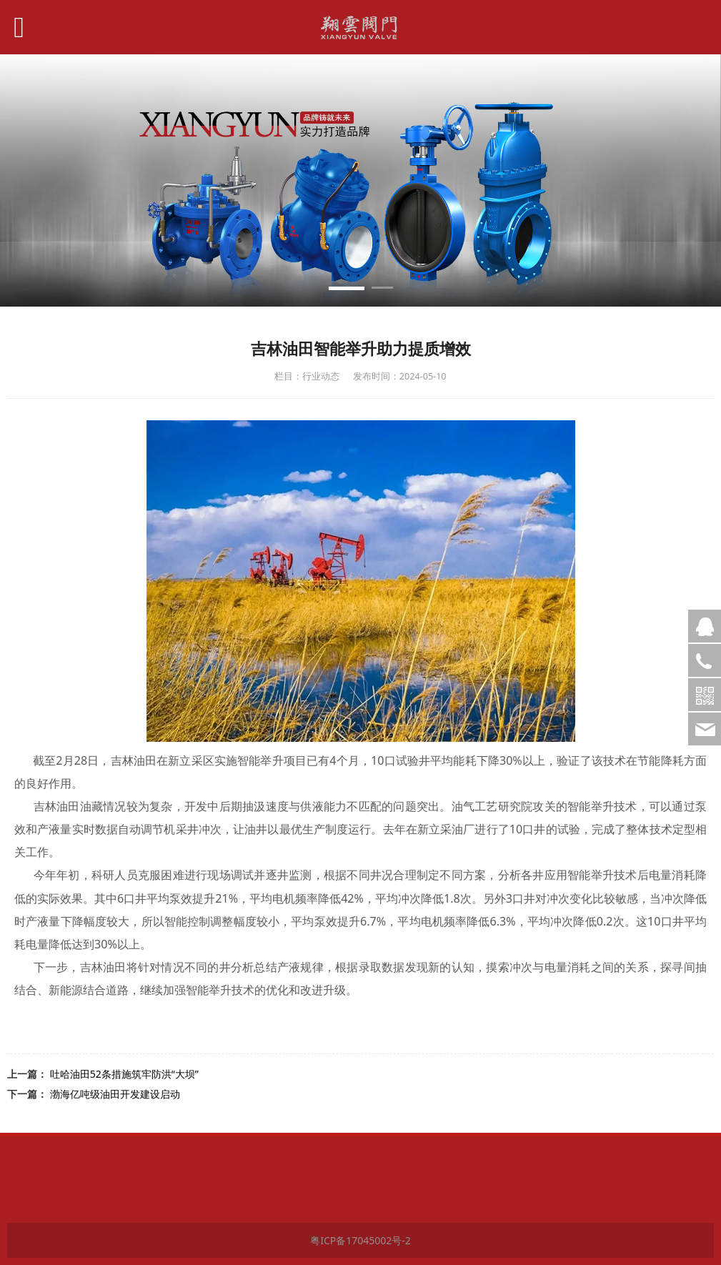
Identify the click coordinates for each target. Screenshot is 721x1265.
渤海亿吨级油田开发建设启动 (115, 1094)
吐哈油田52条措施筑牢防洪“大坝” (124, 1074)
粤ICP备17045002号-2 (360, 1240)
